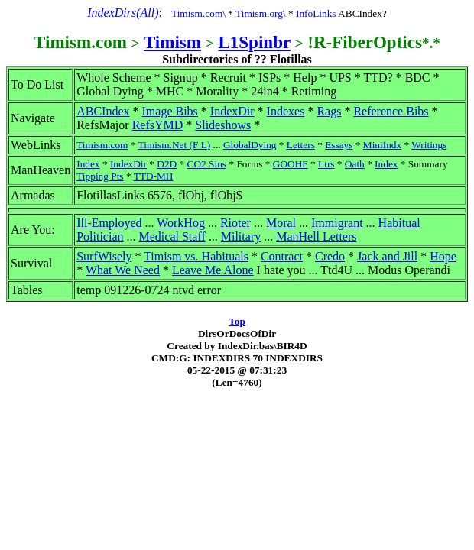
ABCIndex (102, 111)
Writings (428, 144)
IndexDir (232, 111)
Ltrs (326, 164)
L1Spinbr (254, 42)
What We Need (123, 270)
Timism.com (102, 144)
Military (241, 236)
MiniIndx (382, 144)
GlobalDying (250, 144)
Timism (172, 42)
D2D (167, 164)
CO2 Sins (206, 164)
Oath (355, 164)
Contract (282, 256)
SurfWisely (103, 256)
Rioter (235, 222)
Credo (330, 256)
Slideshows (223, 124)
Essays (338, 144)
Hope (443, 256)
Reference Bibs (390, 111)
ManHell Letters (316, 236)
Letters (301, 144)
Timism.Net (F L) (174, 144)
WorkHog (181, 222)
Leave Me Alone (213, 270)
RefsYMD (157, 124)
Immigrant (337, 222)
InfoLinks (316, 13)
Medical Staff (172, 236)
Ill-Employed (108, 222)
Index (87, 164)
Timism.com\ (198, 13)
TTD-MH (154, 176)
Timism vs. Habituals (196, 256)
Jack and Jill (387, 256)
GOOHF (290, 164)
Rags (329, 111)
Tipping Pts (99, 176)
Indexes (286, 111)
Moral (281, 222)
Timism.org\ (260, 13)
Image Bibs (170, 111)
